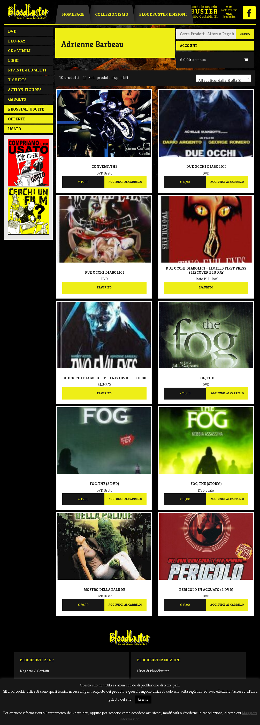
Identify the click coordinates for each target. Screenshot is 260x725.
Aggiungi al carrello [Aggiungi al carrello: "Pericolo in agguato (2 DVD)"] (227, 604)
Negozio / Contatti (34, 670)
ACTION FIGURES (25, 89)
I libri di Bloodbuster (153, 670)
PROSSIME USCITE (26, 109)
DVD (12, 31)
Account (188, 45)
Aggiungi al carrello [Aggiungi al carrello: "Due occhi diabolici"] (227, 182)
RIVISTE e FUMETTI (27, 70)
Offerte (16, 119)
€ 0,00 (193, 59)
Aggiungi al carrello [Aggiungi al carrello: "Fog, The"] (227, 393)
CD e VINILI (19, 50)
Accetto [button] (143, 699)
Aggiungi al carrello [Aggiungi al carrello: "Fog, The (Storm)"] (227, 499)
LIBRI (13, 60)
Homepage (73, 14)
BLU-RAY (17, 41)
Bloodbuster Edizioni (163, 14)
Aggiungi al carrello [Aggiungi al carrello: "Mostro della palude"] (125, 604)
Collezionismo (111, 14)
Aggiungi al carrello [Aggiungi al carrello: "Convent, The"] (125, 182)
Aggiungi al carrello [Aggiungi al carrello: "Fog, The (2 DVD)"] (125, 499)
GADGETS (17, 99)
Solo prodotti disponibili (105, 77)
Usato (14, 129)
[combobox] (223, 78)
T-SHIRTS (17, 80)
